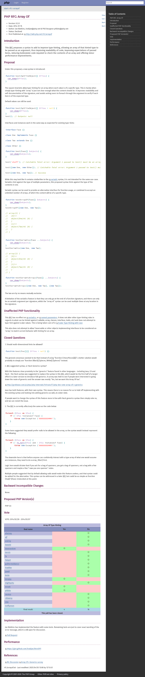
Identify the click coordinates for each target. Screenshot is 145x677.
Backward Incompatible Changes (122, 31)
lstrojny (8, 579)
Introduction (114, 21)
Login (16, 3)
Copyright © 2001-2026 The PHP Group (18, 674)
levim (7, 575)
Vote (111, 37)
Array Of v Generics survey (32, 662)
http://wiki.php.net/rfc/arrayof (39, 34)
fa (6, 556)
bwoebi (8, 545)
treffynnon (9, 606)
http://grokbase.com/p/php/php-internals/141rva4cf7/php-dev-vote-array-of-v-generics (45, 385)
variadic (54, 179)
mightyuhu (9, 583)
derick (7, 552)
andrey (8, 541)
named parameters (49, 317)
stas (7, 602)
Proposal (113, 23)
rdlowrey (8, 598)
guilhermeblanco (12, 564)
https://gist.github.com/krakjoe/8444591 (24, 649)
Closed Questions (116, 29)
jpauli (7, 571)
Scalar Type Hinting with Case (70, 323)
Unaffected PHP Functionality (120, 26)
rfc (11, 8)
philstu (8, 590)
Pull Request (12, 635)
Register (25, 3)
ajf (6, 537)
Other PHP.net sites (46, 674)
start (6, 8)
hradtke (8, 568)
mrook (7, 587)
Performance (114, 42)
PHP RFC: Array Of (116, 18)
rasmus (8, 594)
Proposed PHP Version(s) (119, 34)
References (114, 45)
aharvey (8, 533)
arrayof (16, 8)
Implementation (115, 39)
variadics (32, 317)
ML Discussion (13, 662)
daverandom (10, 549)
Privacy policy (62, 674)
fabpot (8, 560)
